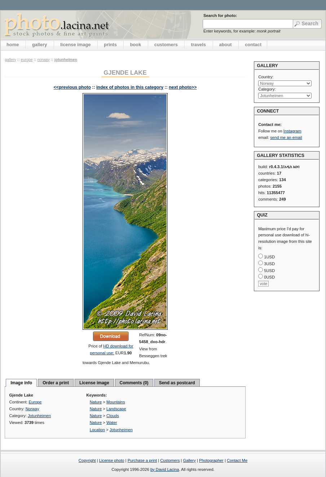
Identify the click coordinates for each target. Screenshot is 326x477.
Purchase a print (142, 460)
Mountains (115, 402)
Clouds (112, 415)
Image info (21, 382)
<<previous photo (72, 87)
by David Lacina (164, 469)
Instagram (292, 131)
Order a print (56, 382)
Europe (26, 59)
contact (253, 44)
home (12, 44)
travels (198, 44)
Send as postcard (177, 382)
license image (75, 44)
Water (111, 422)
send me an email (286, 137)
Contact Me (237, 460)
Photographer (211, 460)
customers (166, 44)
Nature (96, 402)
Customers (170, 460)
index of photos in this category (129, 87)
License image (94, 382)
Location (97, 430)
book (135, 44)
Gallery (189, 460)
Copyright (87, 460)
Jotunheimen (65, 59)
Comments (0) (134, 382)
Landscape (116, 409)
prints (110, 44)
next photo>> (183, 87)
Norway (44, 59)
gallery (39, 44)
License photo (111, 460)
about (225, 44)
